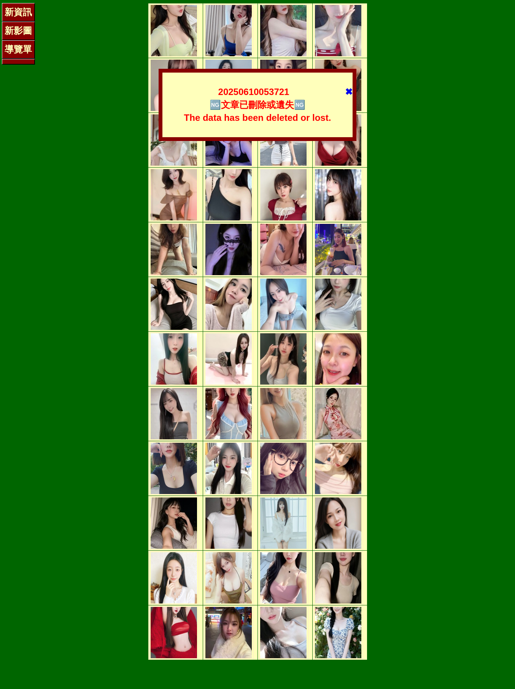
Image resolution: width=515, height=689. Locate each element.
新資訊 (18, 12)
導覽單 (18, 49)
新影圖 (18, 30)
